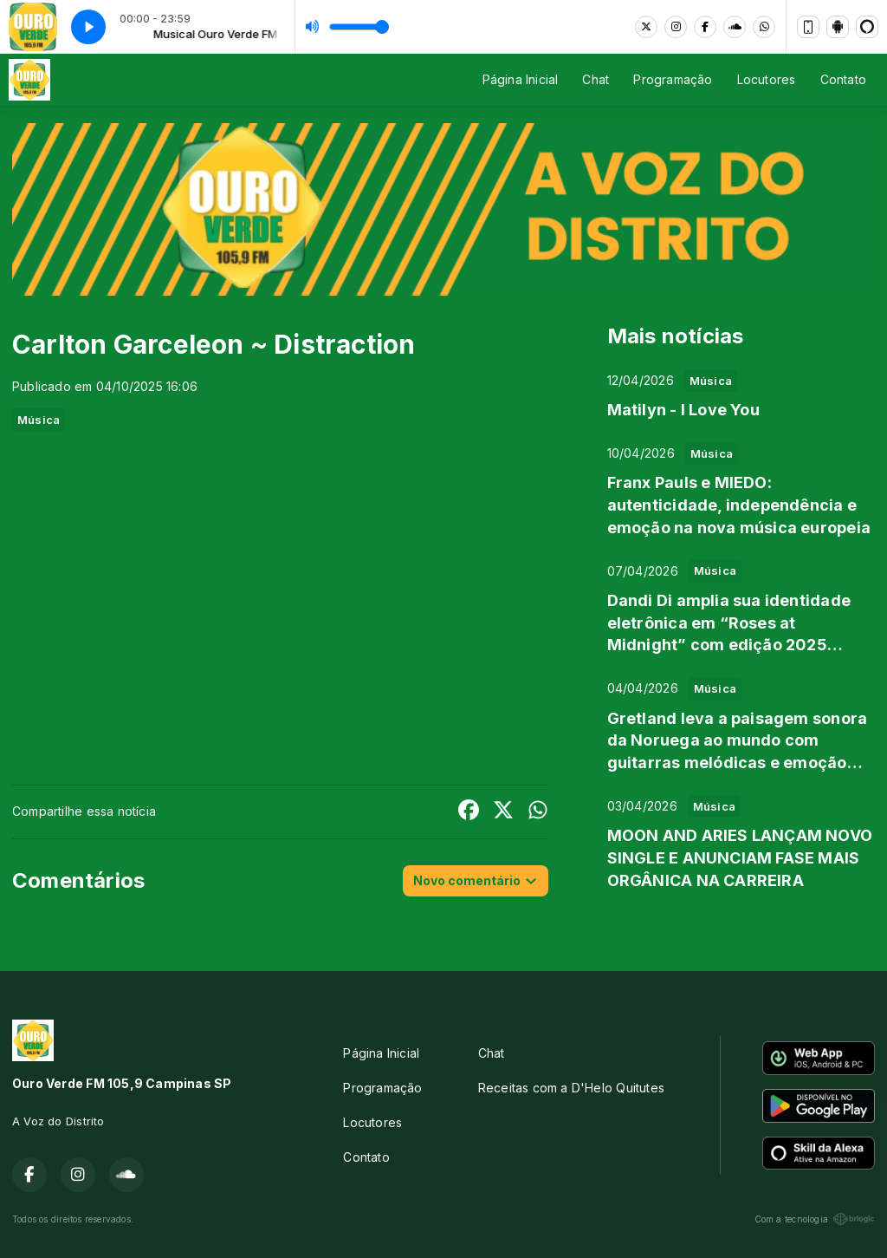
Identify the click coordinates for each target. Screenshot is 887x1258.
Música (38, 420)
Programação (672, 79)
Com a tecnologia (814, 1219)
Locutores (766, 79)
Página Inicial (520, 79)
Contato (843, 79)
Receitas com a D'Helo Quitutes (571, 1087)
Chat (595, 79)
